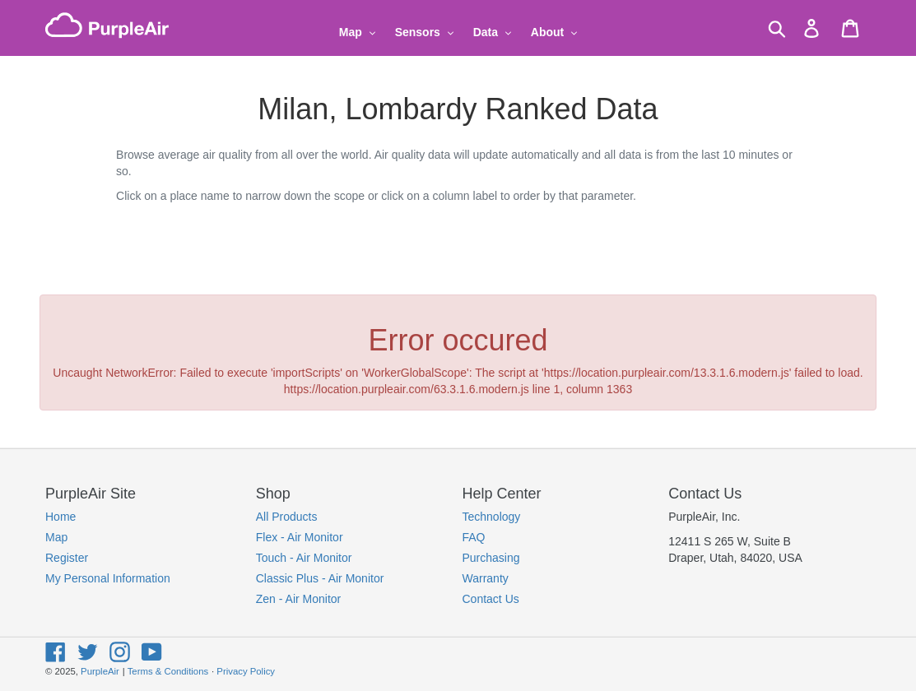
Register (66, 557)
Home (60, 516)
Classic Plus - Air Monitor (320, 578)
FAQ (474, 537)
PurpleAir (100, 671)
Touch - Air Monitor (304, 557)
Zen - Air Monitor (298, 598)
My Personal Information (107, 578)
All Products (287, 516)
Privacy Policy (245, 671)
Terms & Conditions (168, 671)
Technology (492, 516)
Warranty (486, 578)
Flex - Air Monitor (299, 537)
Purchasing (491, 557)
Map (56, 537)
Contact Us (491, 598)
